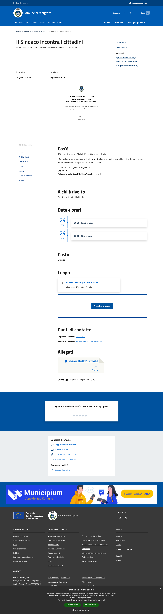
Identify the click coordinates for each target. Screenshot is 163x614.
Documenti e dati (20, 561)
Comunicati (120, 540)
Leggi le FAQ (52, 586)
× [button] (160, 589)
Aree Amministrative (21, 540)
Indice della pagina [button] (25, 145)
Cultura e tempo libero (56, 540)
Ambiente (86, 548)
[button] (81, 610)
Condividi (122, 42)
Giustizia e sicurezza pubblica (93, 540)
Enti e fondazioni (20, 548)
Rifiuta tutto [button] (90, 605)
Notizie (119, 536)
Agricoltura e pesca (89, 561)
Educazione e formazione (92, 536)
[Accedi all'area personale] (138, 3)
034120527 (80, 336)
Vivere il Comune (31, 31)
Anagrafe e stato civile (56, 536)
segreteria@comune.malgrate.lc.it (89, 341)
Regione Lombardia (20, 3)
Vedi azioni (122, 47)
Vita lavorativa (53, 544)
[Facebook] (120, 12)
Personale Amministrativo (23, 557)
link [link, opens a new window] (104, 600)
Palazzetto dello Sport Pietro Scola (82, 282)
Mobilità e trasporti (55, 565)
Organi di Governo (20, 536)
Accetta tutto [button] (72, 605)
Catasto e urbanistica (56, 557)
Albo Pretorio (87, 582)
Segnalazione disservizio (57, 582)
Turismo (51, 561)
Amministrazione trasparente (93, 577)
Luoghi (119, 556)
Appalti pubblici (54, 553)
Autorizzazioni (87, 557)
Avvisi (118, 544)
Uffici (15, 544)
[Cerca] (147, 13)
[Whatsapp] (126, 12)
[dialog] (81, 600)
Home (18, 31)
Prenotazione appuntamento (59, 577)
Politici (16, 553)
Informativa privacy (89, 586)
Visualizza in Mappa (102, 306)
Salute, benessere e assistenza (94, 552)
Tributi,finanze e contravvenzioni (95, 544)
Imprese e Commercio (56, 548)
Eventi (43, 31)
